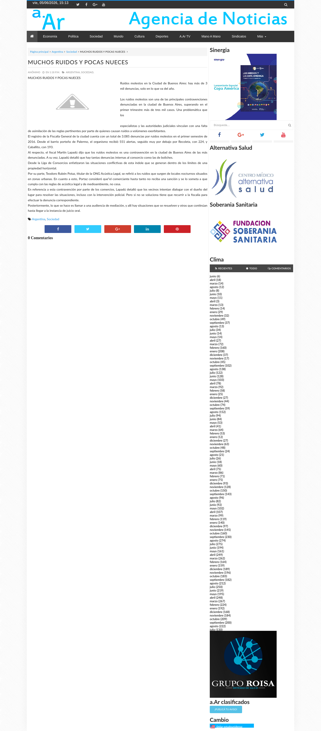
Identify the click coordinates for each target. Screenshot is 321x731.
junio (213, 276)
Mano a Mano (211, 36)
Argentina (57, 51)
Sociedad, (87, 72)
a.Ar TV (184, 36)
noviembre (216, 315)
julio (212, 290)
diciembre (216, 355)
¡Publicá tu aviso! (226, 709)
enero (213, 312)
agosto (214, 287)
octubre (215, 319)
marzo (214, 283)
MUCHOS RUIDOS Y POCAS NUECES (78, 62)
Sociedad (71, 51)
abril (212, 280)
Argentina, (73, 72)
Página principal (39, 51)
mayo (213, 297)
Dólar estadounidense (229, 726)
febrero (214, 308)
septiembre (217, 322)
